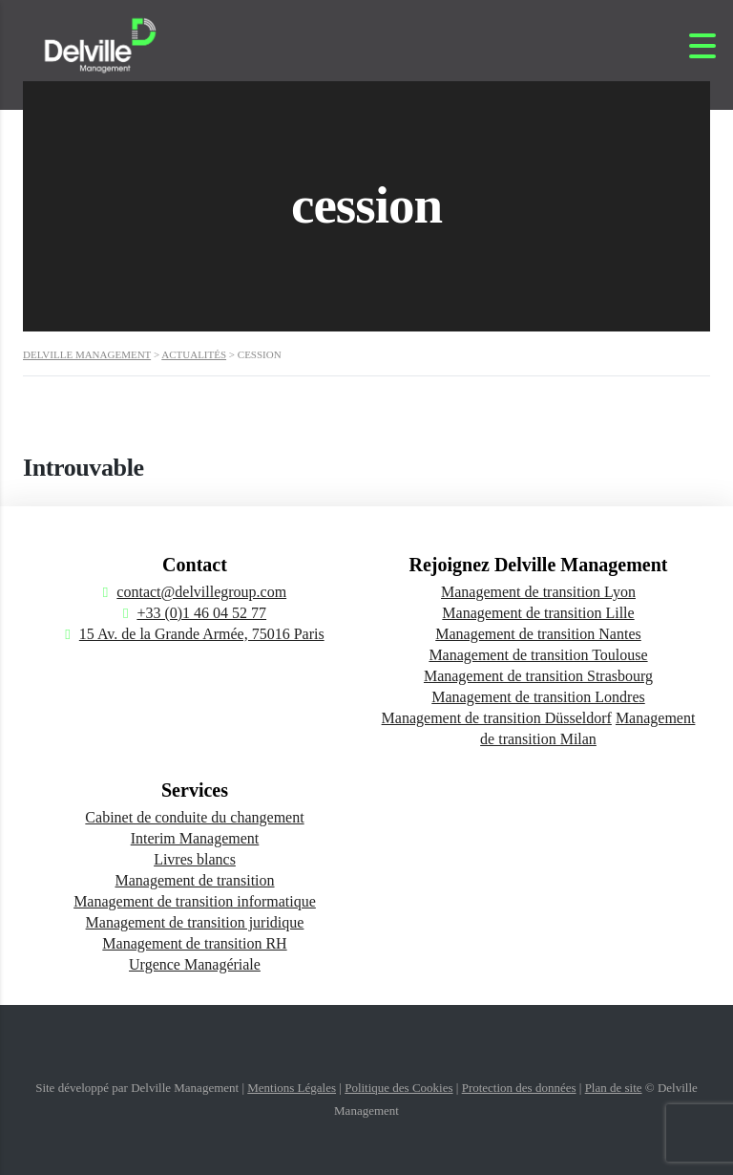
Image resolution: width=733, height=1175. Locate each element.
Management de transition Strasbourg (538, 676)
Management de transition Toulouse (538, 655)
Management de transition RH (194, 943)
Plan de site (613, 1087)
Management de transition (194, 880)
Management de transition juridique (195, 922)
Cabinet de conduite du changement (194, 817)
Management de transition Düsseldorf (497, 718)
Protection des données (519, 1087)
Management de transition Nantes (538, 634)
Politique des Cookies (398, 1087)
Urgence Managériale (195, 964)
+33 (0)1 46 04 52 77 (201, 613)
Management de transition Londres (538, 697)
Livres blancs (195, 859)
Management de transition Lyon (538, 592)
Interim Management (195, 838)
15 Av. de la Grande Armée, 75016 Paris (202, 634)
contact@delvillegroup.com (201, 592)
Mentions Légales (291, 1087)
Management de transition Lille (538, 613)
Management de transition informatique (194, 901)
